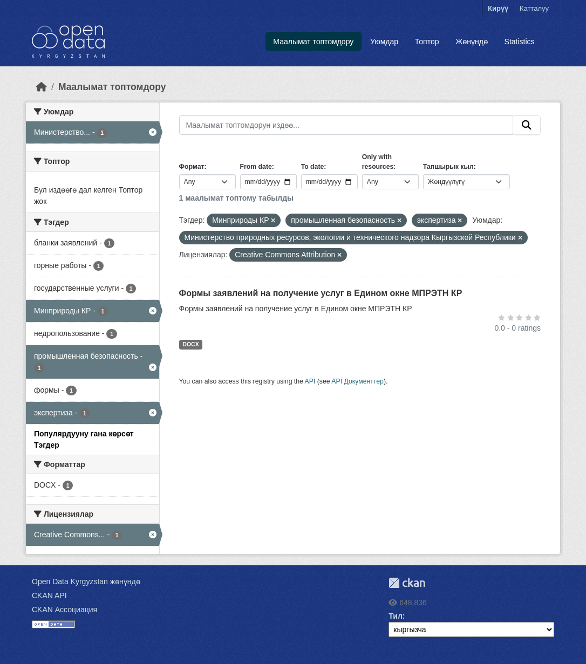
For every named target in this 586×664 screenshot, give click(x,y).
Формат (192, 166)
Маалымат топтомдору (313, 41)
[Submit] (527, 125)
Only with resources (378, 161)
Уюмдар (384, 41)
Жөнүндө (471, 41)
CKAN (407, 582)
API (310, 381)
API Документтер (357, 381)
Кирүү (498, 8)
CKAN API (49, 595)
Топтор (427, 41)
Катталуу (534, 8)
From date (256, 166)
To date (312, 166)
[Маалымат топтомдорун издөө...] (346, 125)
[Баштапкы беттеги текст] (41, 86)
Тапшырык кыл (448, 166)
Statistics (520, 41)
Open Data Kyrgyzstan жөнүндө (86, 581)
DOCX (190, 344)
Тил (396, 616)
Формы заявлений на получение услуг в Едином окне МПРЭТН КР (320, 293)
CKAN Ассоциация (64, 609)
